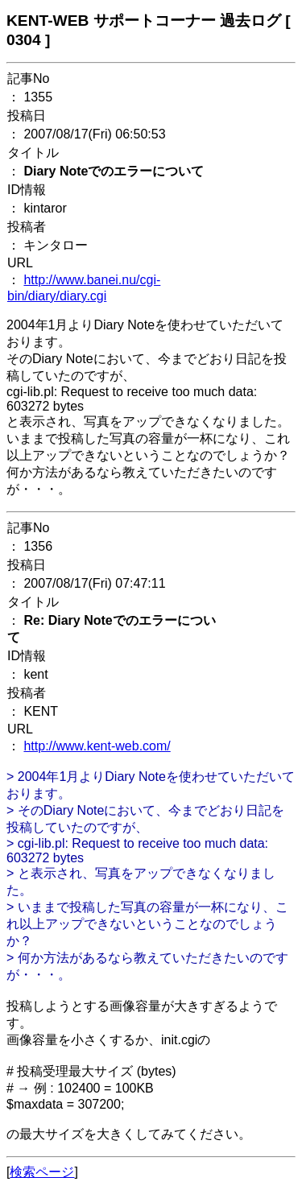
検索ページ (42, 1172)
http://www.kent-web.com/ (96, 746)
